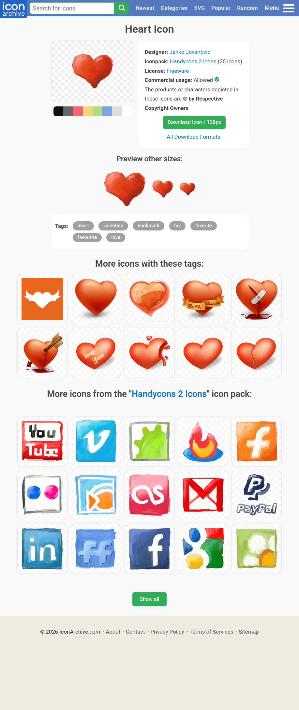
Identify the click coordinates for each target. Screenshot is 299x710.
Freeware (178, 71)
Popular (221, 8)
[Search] (121, 8)
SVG (199, 8)
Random (247, 8)
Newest (145, 8)
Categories (174, 8)
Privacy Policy (167, 631)
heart (83, 226)
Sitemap (249, 631)
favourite (87, 237)
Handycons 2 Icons (193, 61)
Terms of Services (211, 631)
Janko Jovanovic (190, 52)
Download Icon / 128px (194, 122)
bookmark (149, 226)
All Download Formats (193, 137)
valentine (113, 226)
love (115, 237)
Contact (135, 631)
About (113, 631)
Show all (149, 599)
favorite (203, 226)
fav (177, 226)
